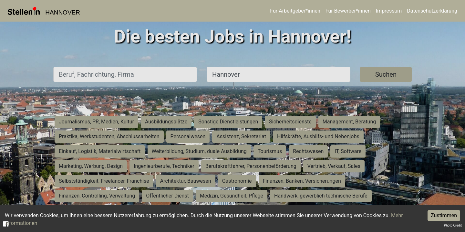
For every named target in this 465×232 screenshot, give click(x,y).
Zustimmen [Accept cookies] (444, 215)
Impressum (389, 11)
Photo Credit (453, 225)
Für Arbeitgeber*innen (295, 11)
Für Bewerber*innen (348, 11)
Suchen (386, 74)
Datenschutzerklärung (432, 11)
